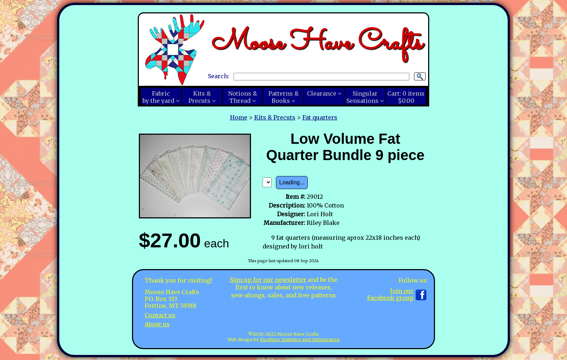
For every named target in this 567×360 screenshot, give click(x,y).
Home (238, 117)
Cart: (406, 97)
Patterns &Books (283, 97)
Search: (218, 76)
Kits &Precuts (199, 97)
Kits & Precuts (274, 117)
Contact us (160, 315)
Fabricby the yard (158, 97)
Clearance (321, 93)
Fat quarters (319, 117)
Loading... (291, 182)
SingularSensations (362, 97)
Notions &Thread (242, 97)
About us (157, 324)
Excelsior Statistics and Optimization (300, 339)
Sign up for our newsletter (268, 279)
